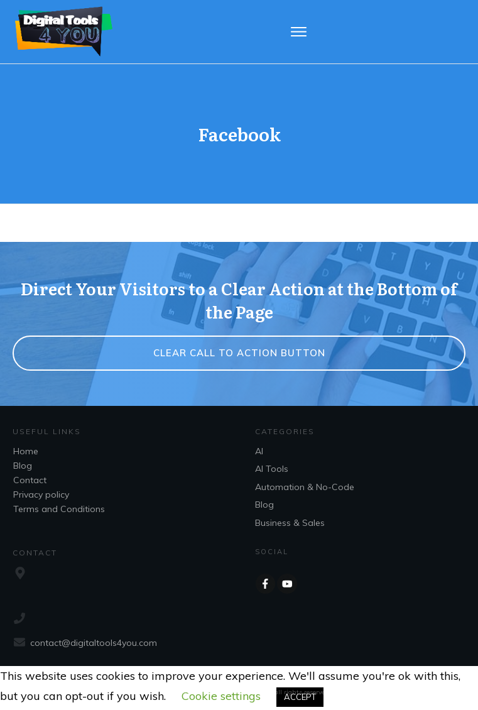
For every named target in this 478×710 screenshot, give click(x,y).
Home (25, 451)
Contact (29, 480)
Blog (22, 465)
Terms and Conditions (59, 509)
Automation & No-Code (304, 487)
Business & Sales (290, 522)
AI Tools (271, 468)
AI (259, 451)
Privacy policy (41, 494)
